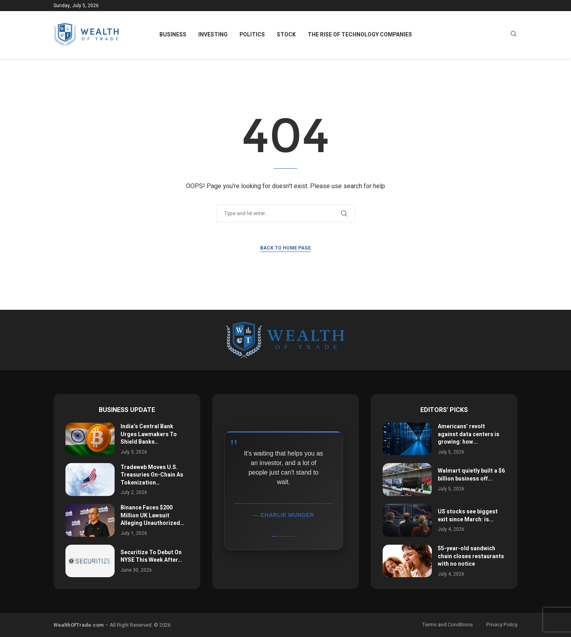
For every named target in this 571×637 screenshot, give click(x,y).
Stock (286, 35)
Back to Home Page (285, 248)
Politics (252, 35)
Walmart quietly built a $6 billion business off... (471, 475)
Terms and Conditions (447, 624)
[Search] (513, 35)
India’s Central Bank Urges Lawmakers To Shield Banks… (149, 434)
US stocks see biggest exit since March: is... (468, 515)
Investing (213, 35)
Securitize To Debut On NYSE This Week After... (151, 556)
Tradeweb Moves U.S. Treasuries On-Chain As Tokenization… (152, 475)
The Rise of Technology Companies (360, 35)
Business (172, 35)
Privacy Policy (501, 624)
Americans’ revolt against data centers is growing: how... (468, 434)
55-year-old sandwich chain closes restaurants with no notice (471, 556)
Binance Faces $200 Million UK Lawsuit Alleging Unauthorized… (152, 515)
